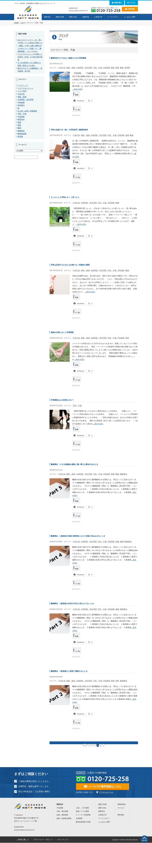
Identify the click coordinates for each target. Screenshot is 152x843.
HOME (16, 23)
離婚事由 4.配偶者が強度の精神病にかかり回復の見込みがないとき (78, 536)
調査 (117, 68)
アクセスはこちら (106, 792)
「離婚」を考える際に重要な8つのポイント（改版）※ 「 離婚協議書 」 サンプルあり (30, 48)
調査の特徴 (60, 17)
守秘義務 (21, 102)
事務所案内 (122, 804)
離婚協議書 (22, 134)
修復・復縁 (70, 68)
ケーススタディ (113, 17)
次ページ (68, 743)
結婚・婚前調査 (62, 815)
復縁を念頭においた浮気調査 (62, 332)
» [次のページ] (103, 745)
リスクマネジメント (25, 88)
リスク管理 (22, 91)
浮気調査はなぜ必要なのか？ (62, 400)
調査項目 (47, 17)
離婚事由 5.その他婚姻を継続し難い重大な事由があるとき (74, 464)
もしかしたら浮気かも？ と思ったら (65, 197)
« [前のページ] (88, 745)
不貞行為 (61, 68)
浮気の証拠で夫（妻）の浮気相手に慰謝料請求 (69, 130)
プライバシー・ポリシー (43, 840)
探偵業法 (21, 105)
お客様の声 (98, 17)
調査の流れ (73, 17)
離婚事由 (123, 474)
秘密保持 (21, 119)
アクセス (121, 808)
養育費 (127, 68)
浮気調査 (106, 68)
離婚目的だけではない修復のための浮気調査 (68, 58)
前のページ (54, 743)
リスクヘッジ (23, 85)
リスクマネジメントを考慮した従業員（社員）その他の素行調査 (30, 57)
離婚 (122, 68)
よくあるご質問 (129, 17)
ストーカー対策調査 (83, 815)
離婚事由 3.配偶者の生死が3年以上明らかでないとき (72, 603)
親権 (112, 68)
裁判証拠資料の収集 (83, 822)
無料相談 (121, 815)
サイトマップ (62, 840)
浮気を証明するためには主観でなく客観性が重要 (70, 265)
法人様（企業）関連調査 (27, 111)
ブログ (22, 23)
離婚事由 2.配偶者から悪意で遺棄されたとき (69, 671)
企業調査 (79, 818)
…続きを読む (77, 89)
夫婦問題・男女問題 (84, 68)
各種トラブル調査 (82, 811)
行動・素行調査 (62, 811)
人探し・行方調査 (82, 808)
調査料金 (86, 17)
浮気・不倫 (97, 68)
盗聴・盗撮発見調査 (64, 818)
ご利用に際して (22, 840)
